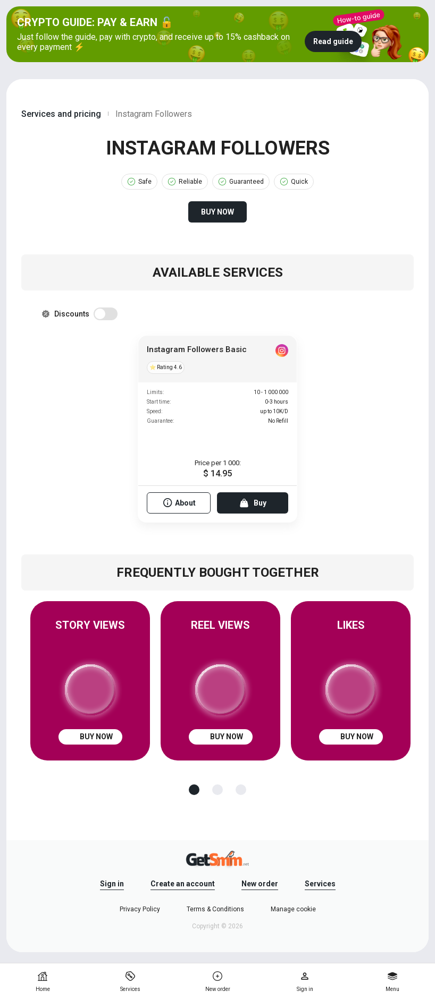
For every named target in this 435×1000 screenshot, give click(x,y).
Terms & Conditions (215, 909)
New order (259, 883)
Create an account (182, 883)
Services (320, 883)
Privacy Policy (140, 909)
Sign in (112, 883)
